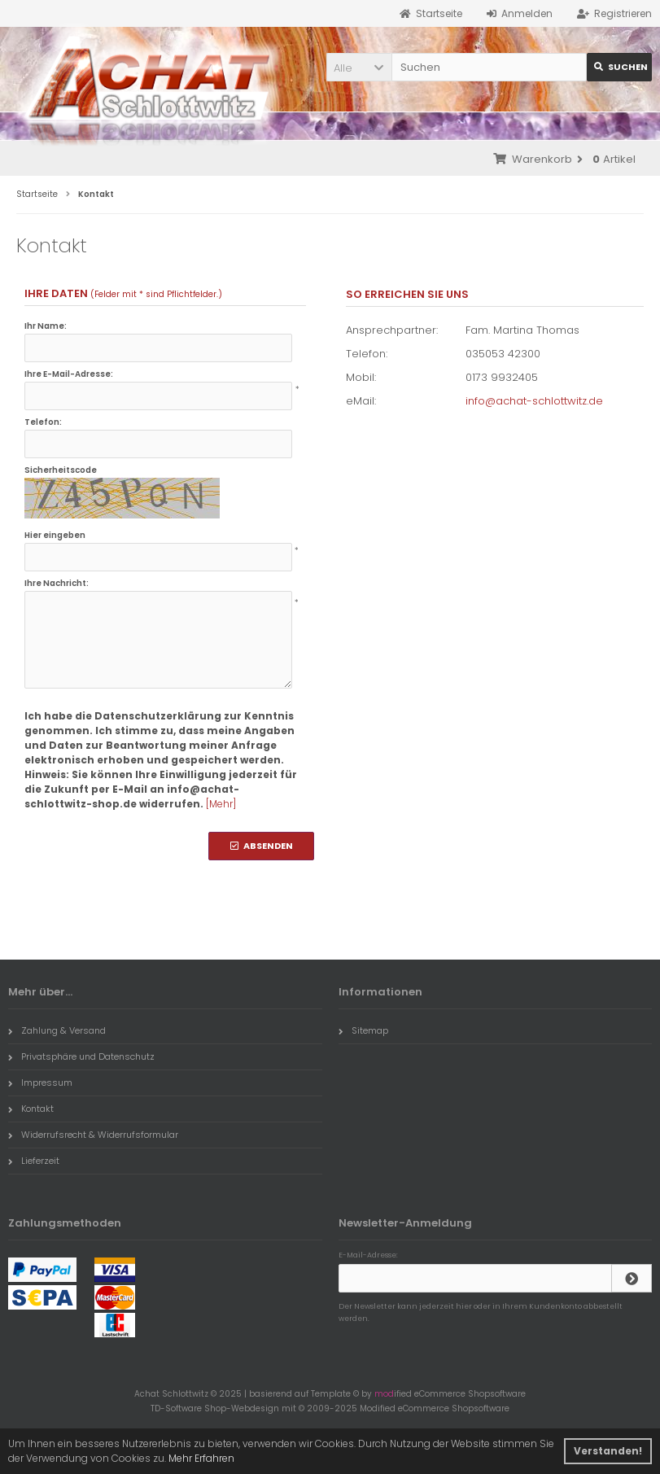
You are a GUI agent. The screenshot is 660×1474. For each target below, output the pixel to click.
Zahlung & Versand (57, 1030)
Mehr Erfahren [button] (201, 1458)
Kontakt (31, 1108)
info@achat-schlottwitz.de (534, 401)
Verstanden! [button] (608, 1451)
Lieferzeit (33, 1160)
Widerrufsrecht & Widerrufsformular (93, 1134)
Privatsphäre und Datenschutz (81, 1056)
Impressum (40, 1082)
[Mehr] (221, 804)
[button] (358, 67)
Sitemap (363, 1030)
